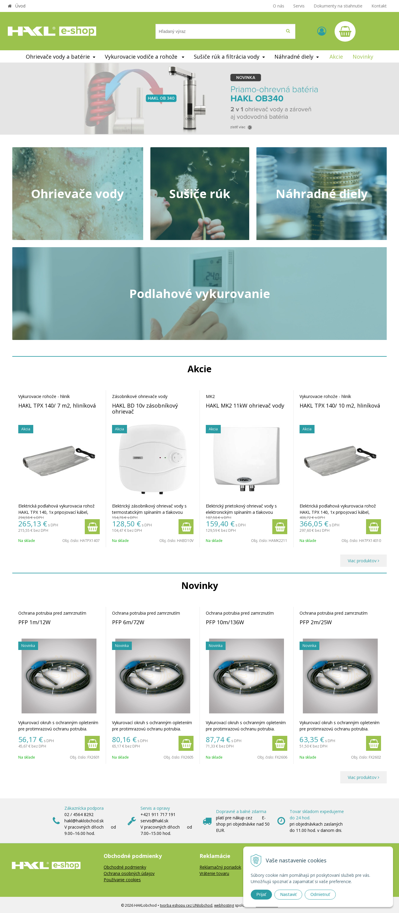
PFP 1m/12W (34, 622)
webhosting (224, 905)
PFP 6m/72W (128, 622)
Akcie (336, 56)
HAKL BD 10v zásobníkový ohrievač (145, 408)
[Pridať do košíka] (92, 526)
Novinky (363, 56)
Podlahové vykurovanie (199, 293)
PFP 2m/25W (316, 622)
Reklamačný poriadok (220, 867)
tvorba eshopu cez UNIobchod (186, 905)
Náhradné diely (322, 193)
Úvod (20, 6)
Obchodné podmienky (125, 867)
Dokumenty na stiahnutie (338, 6)
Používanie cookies (122, 879)
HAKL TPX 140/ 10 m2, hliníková (340, 405)
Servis (299, 6)
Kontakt (379, 6)
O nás (278, 6)
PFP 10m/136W (225, 622)
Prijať (261, 894)
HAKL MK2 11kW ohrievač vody (245, 405)
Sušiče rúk (199, 193)
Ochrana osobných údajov (129, 873)
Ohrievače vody (77, 193)
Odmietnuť (320, 894)
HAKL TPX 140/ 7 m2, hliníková (57, 405)
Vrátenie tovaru (214, 873)
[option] (199, 99)
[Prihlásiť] (321, 31)
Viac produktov (363, 560)
